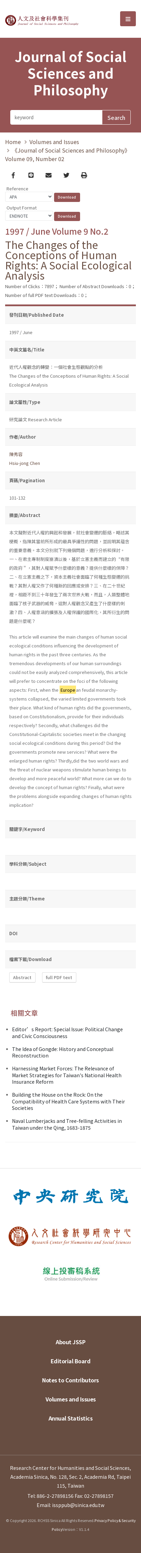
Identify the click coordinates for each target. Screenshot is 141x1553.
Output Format (22, 207)
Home (13, 142)
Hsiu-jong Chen (24, 463)
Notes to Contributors (70, 1380)
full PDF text (59, 977)
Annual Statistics (71, 1418)
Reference (17, 188)
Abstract (22, 977)
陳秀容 (16, 454)
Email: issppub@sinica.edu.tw (70, 1505)
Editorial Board (71, 1361)
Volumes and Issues (54, 142)
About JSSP (70, 1342)
